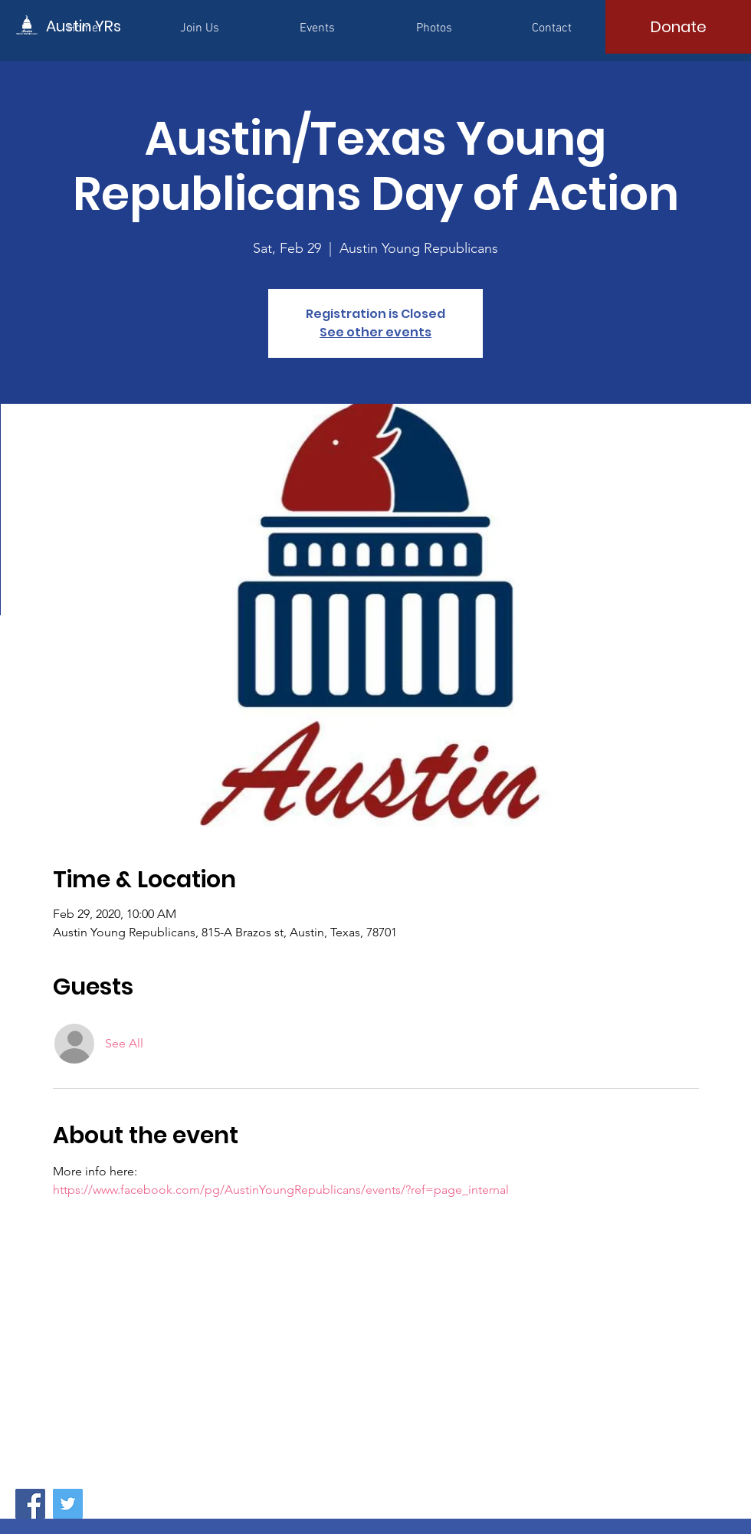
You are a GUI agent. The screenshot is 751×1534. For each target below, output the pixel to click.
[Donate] (678, 27)
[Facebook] (30, 1504)
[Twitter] (68, 1504)
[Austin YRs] (115, 25)
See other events (375, 332)
